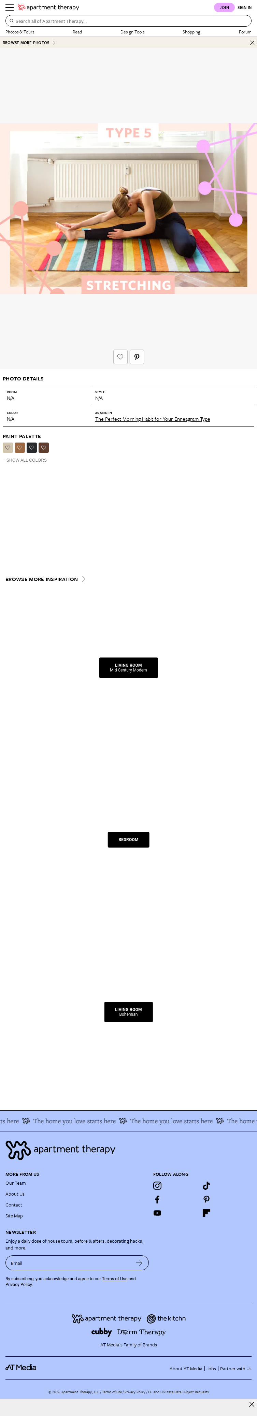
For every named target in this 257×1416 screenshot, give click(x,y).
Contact (13, 1204)
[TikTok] (206, 1186)
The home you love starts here (73, 1121)
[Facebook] (157, 1199)
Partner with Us (236, 1368)
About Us (15, 1193)
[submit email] (139, 1262)
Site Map (14, 1215)
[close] (251, 1404)
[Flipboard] (206, 1213)
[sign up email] (67, 1262)
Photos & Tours (19, 31)
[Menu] (9, 7)
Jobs (211, 1368)
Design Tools (132, 31)
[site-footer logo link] (20, 1368)
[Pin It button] (137, 357)
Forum (245, 31)
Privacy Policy (18, 1284)
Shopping (191, 31)
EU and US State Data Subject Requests (178, 1392)
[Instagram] (157, 1186)
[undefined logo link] (48, 7)
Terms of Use (115, 1278)
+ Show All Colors (25, 460)
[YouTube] (157, 1213)
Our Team (15, 1182)
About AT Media (186, 1368)
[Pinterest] (206, 1199)
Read (77, 31)
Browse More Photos (29, 42)
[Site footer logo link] (128, 1150)
